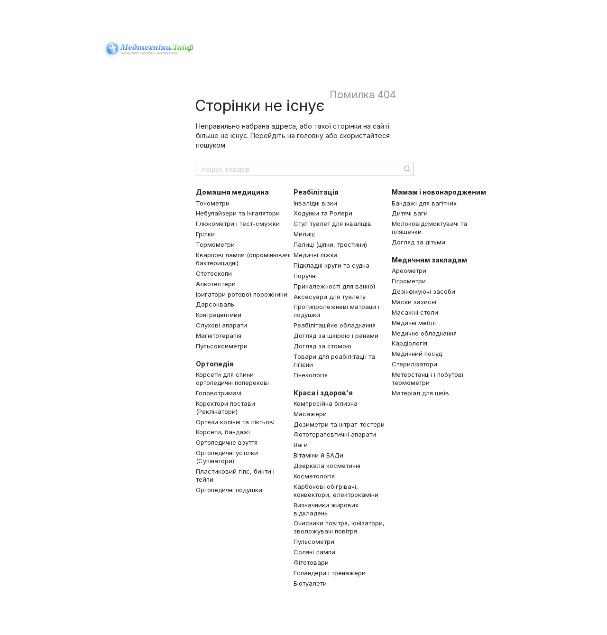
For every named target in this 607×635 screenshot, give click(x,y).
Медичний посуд (417, 353)
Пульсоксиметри (222, 346)
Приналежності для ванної (334, 286)
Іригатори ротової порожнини (241, 294)
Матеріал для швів (420, 393)
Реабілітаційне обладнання (335, 325)
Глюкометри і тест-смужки (238, 223)
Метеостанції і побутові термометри (427, 378)
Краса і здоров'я (323, 393)
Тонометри (213, 203)
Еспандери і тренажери (330, 573)
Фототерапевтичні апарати (335, 434)
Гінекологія (311, 375)
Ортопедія (215, 364)
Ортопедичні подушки (229, 490)
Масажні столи (415, 312)
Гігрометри (409, 281)
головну (310, 135)
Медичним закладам (429, 260)
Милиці (304, 234)
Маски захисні (414, 302)
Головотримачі (218, 393)
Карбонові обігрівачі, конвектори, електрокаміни (336, 490)
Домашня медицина (232, 192)
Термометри (215, 244)
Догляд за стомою (322, 346)
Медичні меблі (414, 323)
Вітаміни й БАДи (318, 455)
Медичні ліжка (316, 255)
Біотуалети (310, 583)
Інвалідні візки (315, 203)
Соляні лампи (314, 552)
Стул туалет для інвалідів (332, 223)
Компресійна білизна (326, 403)
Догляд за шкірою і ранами (336, 335)
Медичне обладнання (424, 333)
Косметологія (314, 476)
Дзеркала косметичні (327, 465)
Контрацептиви (218, 314)
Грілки (205, 234)
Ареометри (409, 270)
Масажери (310, 414)
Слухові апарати (221, 325)
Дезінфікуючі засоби (423, 291)
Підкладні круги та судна (331, 265)
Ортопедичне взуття (227, 442)
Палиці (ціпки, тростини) (330, 244)
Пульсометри (314, 541)
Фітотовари (311, 562)
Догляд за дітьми (418, 242)
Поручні (305, 276)
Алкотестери (216, 284)
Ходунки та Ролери (323, 213)
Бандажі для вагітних (424, 203)
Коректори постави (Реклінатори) (225, 407)
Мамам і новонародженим (439, 192)
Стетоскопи (214, 273)
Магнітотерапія (218, 335)
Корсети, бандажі (223, 432)
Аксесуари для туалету (330, 296)
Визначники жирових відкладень (326, 509)
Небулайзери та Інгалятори (238, 213)
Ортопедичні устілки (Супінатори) (227, 457)
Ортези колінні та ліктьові (235, 422)
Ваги (301, 444)
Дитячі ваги (410, 213)
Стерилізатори (414, 364)
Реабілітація (316, 192)
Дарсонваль (215, 304)
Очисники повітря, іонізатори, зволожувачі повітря (339, 527)
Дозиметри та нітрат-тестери (339, 424)
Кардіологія (409, 343)
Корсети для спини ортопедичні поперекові (232, 378)
